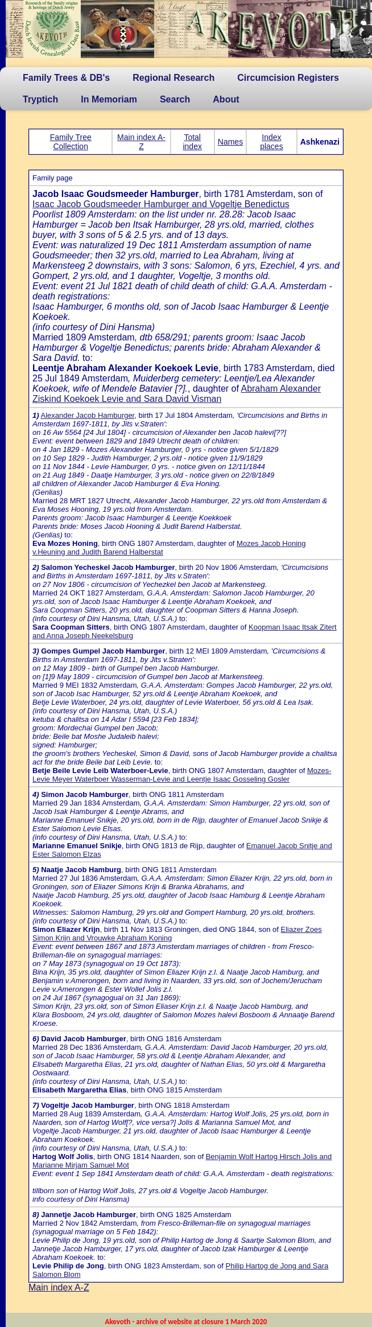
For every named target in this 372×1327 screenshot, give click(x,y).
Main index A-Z (141, 142)
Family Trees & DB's (66, 78)
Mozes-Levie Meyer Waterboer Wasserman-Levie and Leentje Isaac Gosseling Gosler (182, 774)
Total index (192, 142)
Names (230, 141)
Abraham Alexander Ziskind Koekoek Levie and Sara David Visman (176, 394)
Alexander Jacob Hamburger (87, 415)
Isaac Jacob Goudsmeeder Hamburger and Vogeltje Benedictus (161, 204)
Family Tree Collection (71, 142)
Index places (271, 142)
